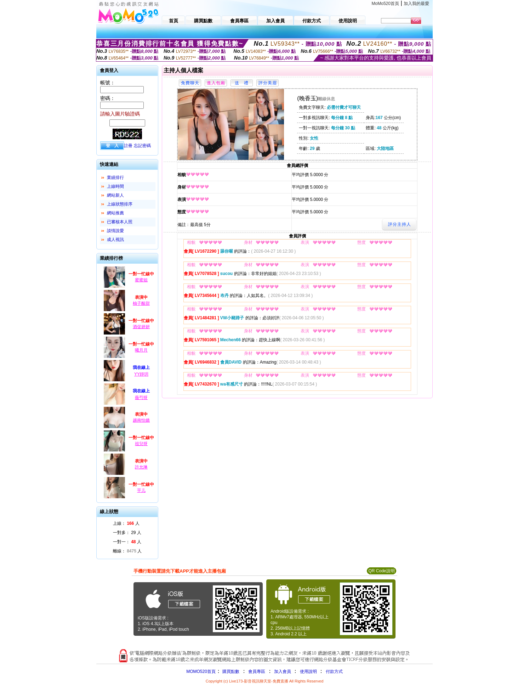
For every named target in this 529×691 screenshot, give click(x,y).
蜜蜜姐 (141, 279)
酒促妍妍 (141, 326)
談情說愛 (115, 230)
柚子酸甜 (141, 303)
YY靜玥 (141, 374)
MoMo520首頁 (385, 3)
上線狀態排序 (119, 204)
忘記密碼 (142, 145)
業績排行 (115, 177)
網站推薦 (115, 212)
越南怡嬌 (141, 420)
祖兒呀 (141, 443)
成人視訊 (115, 239)
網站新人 (115, 195)
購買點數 (230, 671)
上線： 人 (126, 523)
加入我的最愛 (416, 3)
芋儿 (141, 490)
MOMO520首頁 (201, 671)
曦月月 (141, 350)
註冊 (128, 145)
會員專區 (256, 671)
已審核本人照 (119, 221)
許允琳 (141, 467)
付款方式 (334, 671)
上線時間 (115, 186)
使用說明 (308, 671)
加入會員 (282, 671)
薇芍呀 (141, 397)
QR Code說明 (381, 570)
